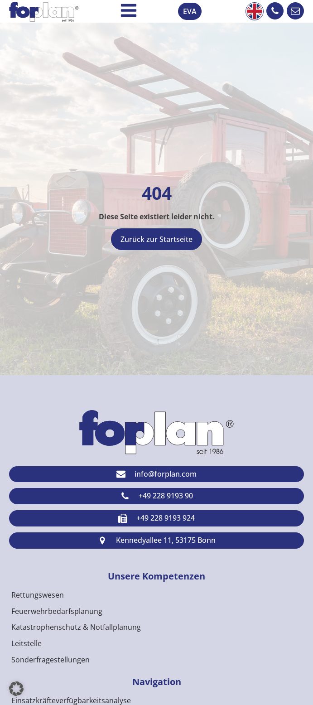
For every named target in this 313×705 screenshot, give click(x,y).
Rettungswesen (37, 595)
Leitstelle (26, 643)
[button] (275, 10)
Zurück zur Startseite (156, 239)
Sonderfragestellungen (50, 660)
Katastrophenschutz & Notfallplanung (76, 627)
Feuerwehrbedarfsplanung (56, 611)
